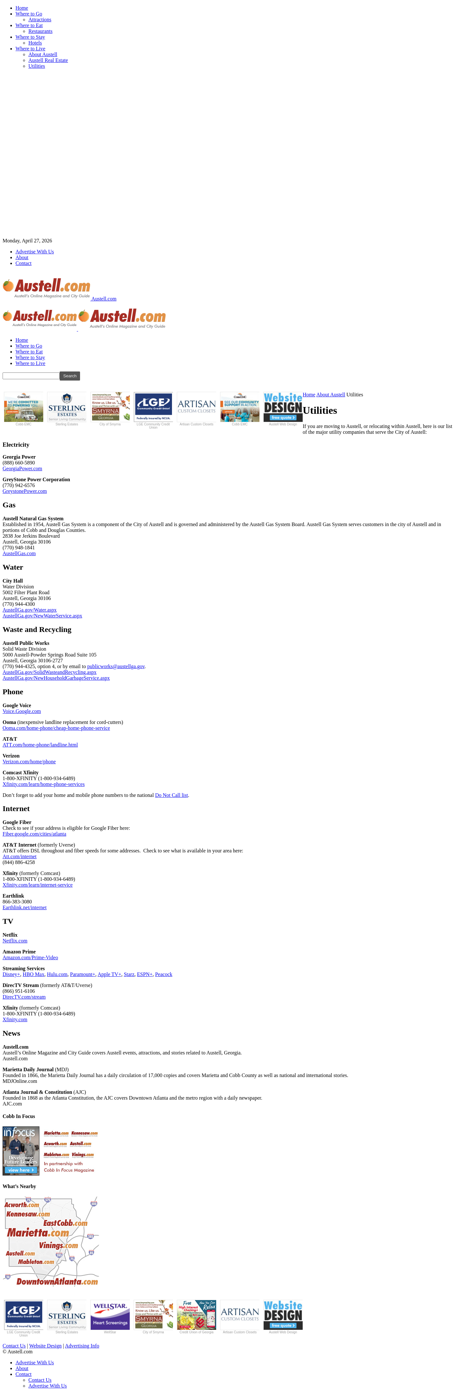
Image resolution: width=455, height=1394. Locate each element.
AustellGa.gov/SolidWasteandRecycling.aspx (49, 672)
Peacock (163, 974)
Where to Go (28, 13)
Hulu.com (57, 974)
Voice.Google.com (22, 711)
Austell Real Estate (48, 60)
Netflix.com (15, 940)
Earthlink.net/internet (24, 907)
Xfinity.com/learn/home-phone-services (44, 784)
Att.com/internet (19, 856)
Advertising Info (82, 1345)
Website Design (45, 1345)
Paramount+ (82, 974)
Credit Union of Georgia (196, 1317)
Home (21, 8)
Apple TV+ (109, 974)
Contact (23, 263)
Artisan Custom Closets (196, 409)
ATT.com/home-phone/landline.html (40, 745)
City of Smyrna (110, 409)
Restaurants (40, 31)
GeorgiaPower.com (22, 468)
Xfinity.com (15, 1019)
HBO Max (33, 974)
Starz (129, 974)
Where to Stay (30, 37)
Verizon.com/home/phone (29, 761)
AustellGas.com (19, 553)
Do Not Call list (171, 795)
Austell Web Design (283, 409)
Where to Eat (29, 25)
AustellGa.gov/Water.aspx (30, 610)
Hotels (35, 43)
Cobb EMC (23, 409)
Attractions (39, 19)
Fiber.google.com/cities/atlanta (34, 834)
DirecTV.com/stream (24, 997)
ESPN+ (145, 974)
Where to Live (30, 48)
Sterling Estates (66, 409)
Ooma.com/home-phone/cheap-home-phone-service (56, 728)
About (21, 257)
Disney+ (11, 974)
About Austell (42, 54)
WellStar (110, 1317)
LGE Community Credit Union (153, 410)
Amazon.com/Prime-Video (30, 957)
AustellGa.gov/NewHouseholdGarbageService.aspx (56, 678)
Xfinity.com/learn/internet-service (38, 885)
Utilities (36, 66)
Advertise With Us (34, 251)
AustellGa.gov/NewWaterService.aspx (42, 615)
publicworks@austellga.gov (116, 666)
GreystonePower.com (25, 491)
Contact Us (14, 1345)
